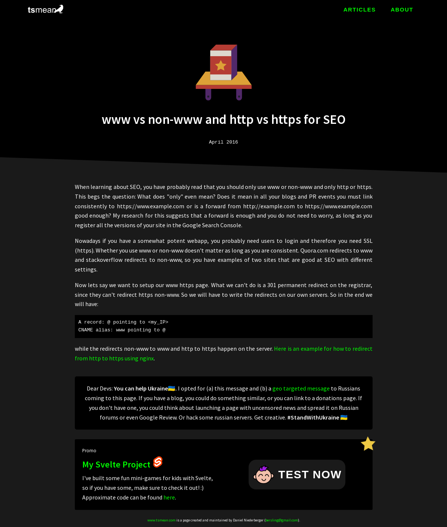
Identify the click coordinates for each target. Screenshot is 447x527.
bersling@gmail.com (281, 520)
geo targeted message (301, 388)
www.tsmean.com (161, 520)
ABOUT (402, 9)
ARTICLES (360, 9)
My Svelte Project (122, 464)
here (169, 497)
